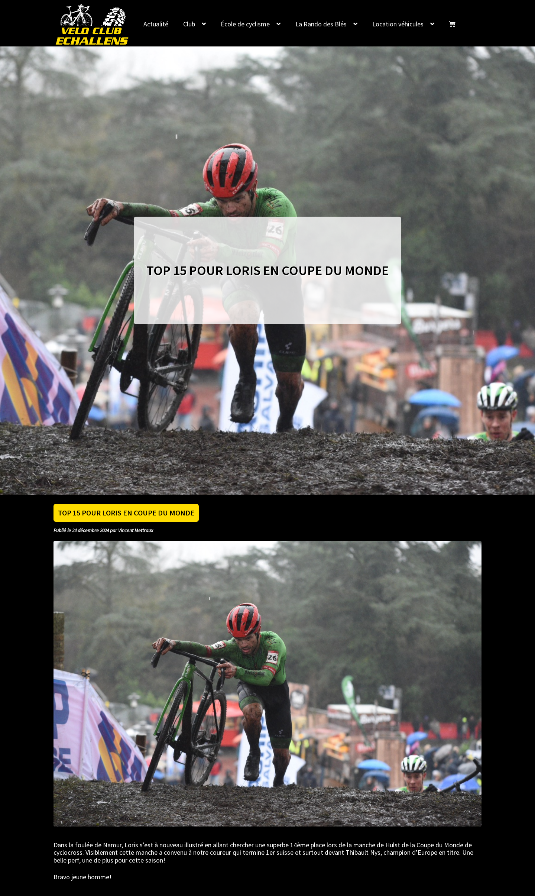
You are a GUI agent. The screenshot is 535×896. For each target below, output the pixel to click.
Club (189, 24)
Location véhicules (398, 24)
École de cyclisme (245, 24)
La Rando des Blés (321, 24)
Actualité (155, 24)
